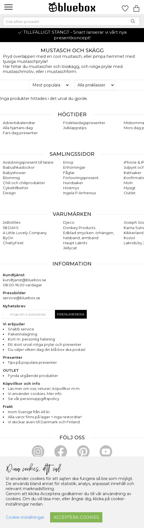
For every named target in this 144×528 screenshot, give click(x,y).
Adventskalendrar (19, 122)
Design (9, 193)
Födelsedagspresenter (84, 122)
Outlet (130, 193)
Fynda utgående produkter (33, 375)
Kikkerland (133, 232)
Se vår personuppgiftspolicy (33, 398)
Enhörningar (74, 167)
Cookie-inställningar (25, 517)
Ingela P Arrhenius (79, 193)
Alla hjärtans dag (18, 127)
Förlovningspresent (81, 177)
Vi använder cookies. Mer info (35, 393)
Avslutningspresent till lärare (28, 162)
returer (44, 388)
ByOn (8, 238)
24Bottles (11, 222)
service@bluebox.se (21, 298)
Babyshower (14, 172)
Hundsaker (73, 182)
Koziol (129, 238)
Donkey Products (79, 227)
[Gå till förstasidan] (72, 7)
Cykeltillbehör (15, 188)
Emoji (68, 162)
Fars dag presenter (20, 133)
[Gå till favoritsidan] (125, 7)
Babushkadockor (19, 167)
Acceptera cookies (76, 517)
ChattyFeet (13, 243)
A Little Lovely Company (25, 232)
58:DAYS (11, 227)
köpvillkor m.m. (66, 388)
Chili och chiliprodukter (24, 182)
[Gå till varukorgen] (136, 7)
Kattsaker (132, 172)
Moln (128, 182)
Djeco (68, 222)
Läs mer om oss (22, 388)
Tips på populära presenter (32, 362)
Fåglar (69, 172)
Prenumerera (71, 314)
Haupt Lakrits (75, 243)
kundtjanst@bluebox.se (24, 280)
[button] (7, 7)
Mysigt (130, 188)
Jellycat (70, 248)
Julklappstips (75, 127)
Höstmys (71, 188)
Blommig (11, 177)
